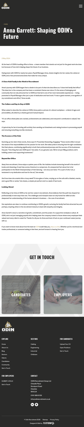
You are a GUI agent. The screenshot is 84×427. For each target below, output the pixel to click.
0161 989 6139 (36, 395)
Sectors (4, 354)
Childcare (34, 354)
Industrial (34, 351)
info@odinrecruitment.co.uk (40, 399)
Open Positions (65, 347)
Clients (4, 358)
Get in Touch (6, 368)
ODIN (38, 226)
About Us (5, 347)
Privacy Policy (54, 419)
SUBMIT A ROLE (7, 381)
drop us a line (55, 226)
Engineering (35, 347)
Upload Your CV (65, 344)
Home (4, 344)
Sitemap (45, 419)
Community (6, 365)
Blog (3, 351)
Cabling (33, 344)
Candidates (6, 361)
